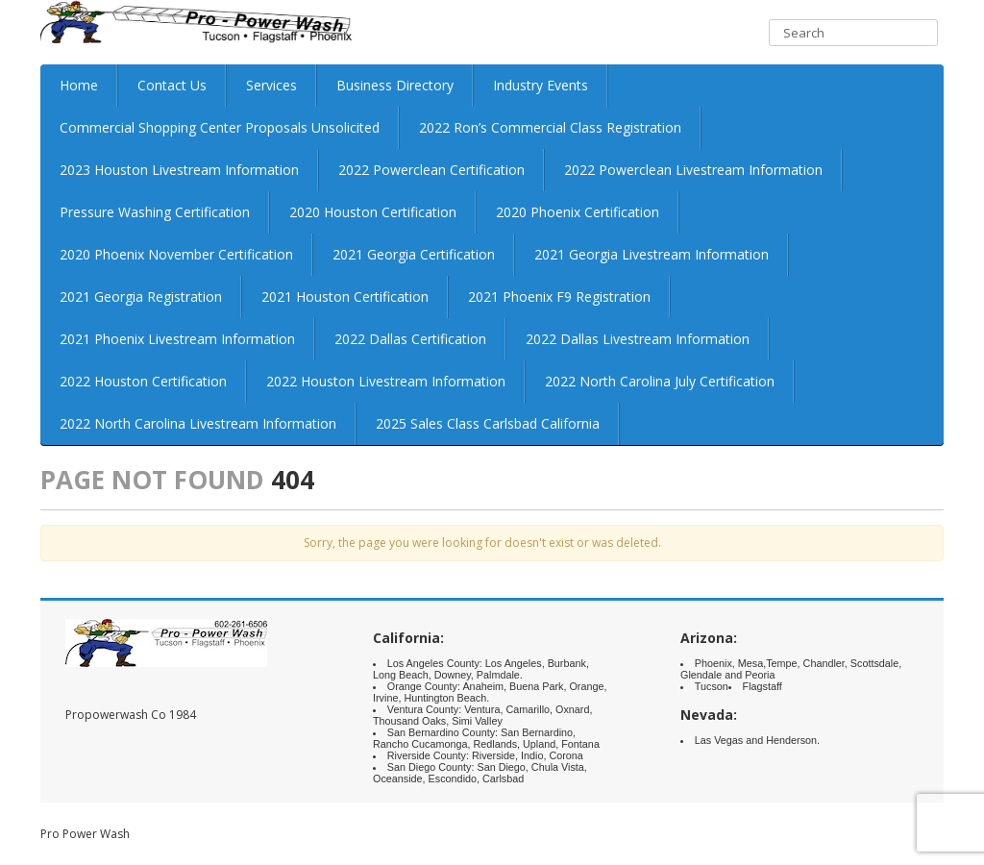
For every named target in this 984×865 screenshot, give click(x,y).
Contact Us (172, 85)
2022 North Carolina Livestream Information (198, 423)
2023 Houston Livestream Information (179, 170)
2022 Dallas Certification (410, 339)
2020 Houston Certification (372, 212)
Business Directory (395, 85)
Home (79, 85)
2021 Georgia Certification (413, 254)
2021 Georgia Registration (141, 296)
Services (271, 85)
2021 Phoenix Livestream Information (177, 339)
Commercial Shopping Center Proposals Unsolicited (220, 127)
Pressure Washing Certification (155, 212)
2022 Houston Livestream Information (385, 381)
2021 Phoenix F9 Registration (559, 296)
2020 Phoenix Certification (577, 212)
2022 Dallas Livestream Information (638, 339)
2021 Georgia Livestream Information (651, 254)
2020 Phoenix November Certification (176, 254)
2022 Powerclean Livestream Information (693, 170)
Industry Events (540, 85)
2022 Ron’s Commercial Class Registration (550, 127)
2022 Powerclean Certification (431, 170)
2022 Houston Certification (143, 381)
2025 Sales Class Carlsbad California (488, 423)
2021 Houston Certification (345, 296)
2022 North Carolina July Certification (660, 381)
